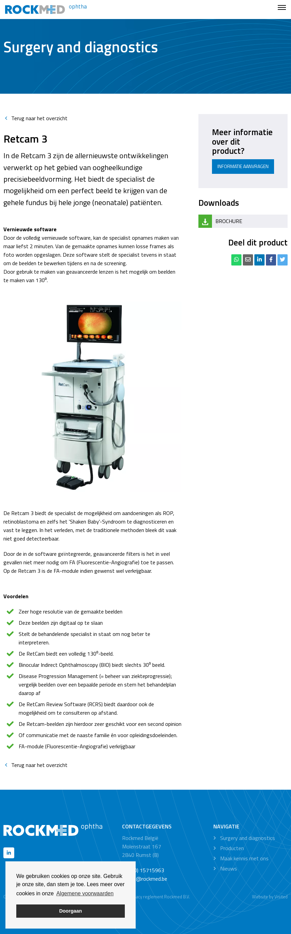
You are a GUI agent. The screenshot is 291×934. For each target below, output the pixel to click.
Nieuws (228, 868)
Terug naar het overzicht (35, 118)
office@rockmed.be (144, 879)
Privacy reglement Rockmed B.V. (159, 896)
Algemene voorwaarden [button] (85, 893)
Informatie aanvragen (243, 166)
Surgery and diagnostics (247, 838)
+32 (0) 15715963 (143, 870)
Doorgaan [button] (70, 911)
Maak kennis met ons (244, 858)
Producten (232, 848)
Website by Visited (270, 896)
